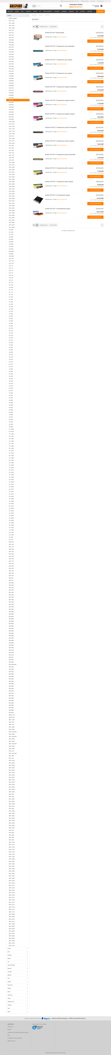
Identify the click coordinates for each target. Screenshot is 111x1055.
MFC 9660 (11, 688)
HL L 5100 (11, 484)
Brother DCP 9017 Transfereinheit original (57, 195)
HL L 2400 (11, 455)
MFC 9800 (11, 698)
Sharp (9, 998)
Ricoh (9, 991)
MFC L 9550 (11, 940)
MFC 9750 (11, 693)
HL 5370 (11, 407)
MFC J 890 (11, 835)
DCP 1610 (11, 35)
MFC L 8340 (11, 926)
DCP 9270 (11, 116)
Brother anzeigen (13, 18)
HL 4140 (11, 376)
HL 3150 (11, 359)
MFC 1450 (11, 554)
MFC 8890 (11, 643)
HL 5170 (11, 390)
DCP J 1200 (11, 133)
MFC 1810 (11, 563)
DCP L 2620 (11, 184)
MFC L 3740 (11, 890)
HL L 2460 (11, 462)
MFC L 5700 (11, 900)
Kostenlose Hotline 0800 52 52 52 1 (70, 1)
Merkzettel (100, 1)
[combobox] (44, 26)
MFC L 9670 (11, 945)
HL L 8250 (11, 513)
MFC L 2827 (11, 866)
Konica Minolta (47, 11)
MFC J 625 (11, 794)
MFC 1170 (11, 546)
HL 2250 (11, 345)
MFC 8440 (11, 621)
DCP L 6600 (11, 220)
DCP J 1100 (11, 128)
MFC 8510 (11, 628)
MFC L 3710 (11, 885)
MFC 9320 (11, 662)
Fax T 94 (11, 282)
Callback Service (11, 1041)
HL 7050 (11, 424)
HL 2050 (11, 323)
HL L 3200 (11, 467)
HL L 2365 (11, 448)
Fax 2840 (11, 241)
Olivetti (82, 11)
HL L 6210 (11, 494)
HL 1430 (11, 304)
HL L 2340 (11, 438)
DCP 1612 (11, 37)
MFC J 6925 (11, 815)
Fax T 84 (11, 277)
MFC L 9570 (11, 943)
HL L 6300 (11, 498)
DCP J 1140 (11, 131)
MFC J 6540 (11, 803)
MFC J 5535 (11, 772)
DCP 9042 (11, 109)
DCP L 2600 (11, 181)
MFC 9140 (11, 652)
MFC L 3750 (11, 892)
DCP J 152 (11, 136)
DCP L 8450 (11, 227)
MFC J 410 (11, 724)
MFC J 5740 (11, 784)
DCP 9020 (11, 102)
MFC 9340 (11, 669)
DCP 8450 (11, 95)
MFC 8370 (11, 616)
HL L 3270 (11, 479)
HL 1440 (11, 306)
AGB (9, 1035)
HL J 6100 (11, 431)
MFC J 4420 (11, 734)
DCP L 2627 (11, 189)
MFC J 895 (11, 837)
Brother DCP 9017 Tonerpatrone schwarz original (59, 141)
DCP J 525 (11, 145)
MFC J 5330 (11, 763)
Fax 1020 (11, 229)
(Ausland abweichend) (62, 37)
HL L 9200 (11, 522)
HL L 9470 (11, 532)
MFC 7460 (11, 599)
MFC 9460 (11, 679)
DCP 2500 (11, 40)
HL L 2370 (11, 450)
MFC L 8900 (11, 938)
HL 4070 (11, 373)
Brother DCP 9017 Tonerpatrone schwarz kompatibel (60, 127)
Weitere (89, 11)
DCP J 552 (11, 148)
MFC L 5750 (11, 907)
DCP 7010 (11, 47)
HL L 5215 (11, 491)
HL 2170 (11, 340)
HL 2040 (11, 321)
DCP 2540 (11, 44)
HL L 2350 (11, 441)
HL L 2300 (11, 434)
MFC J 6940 (11, 823)
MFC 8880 (11, 640)
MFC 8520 (11, 630)
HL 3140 (11, 354)
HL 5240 (11, 393)
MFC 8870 (11, 638)
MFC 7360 (11, 592)
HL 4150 (11, 378)
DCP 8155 (11, 90)
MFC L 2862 (11, 873)
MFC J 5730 (11, 782)
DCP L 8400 (11, 222)
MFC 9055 (11, 647)
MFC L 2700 (11, 842)
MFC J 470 (11, 751)
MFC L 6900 (11, 916)
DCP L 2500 (11, 162)
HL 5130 (11, 383)
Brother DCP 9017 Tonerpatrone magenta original (60, 100)
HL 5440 (11, 412)
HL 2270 (11, 347)
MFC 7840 (11, 606)
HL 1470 (11, 311)
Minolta (71, 11)
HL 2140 (11, 335)
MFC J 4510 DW (13, 736)
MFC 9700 (11, 691)
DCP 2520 (11, 42)
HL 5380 (11, 409)
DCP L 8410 (11, 225)
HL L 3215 (11, 470)
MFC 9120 (11, 650)
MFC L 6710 (11, 909)
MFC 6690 (11, 585)
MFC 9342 (11, 671)
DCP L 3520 (11, 205)
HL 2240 (11, 342)
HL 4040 (11, 369)
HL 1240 (11, 299)
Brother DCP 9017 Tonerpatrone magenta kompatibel (61, 87)
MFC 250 (11, 578)
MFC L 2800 (11, 859)
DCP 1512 (11, 32)
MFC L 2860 (11, 871)
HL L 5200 (11, 486)
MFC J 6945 (11, 825)
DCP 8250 (11, 92)
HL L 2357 (11, 443)
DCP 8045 (11, 76)
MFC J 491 (11, 758)
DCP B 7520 (11, 121)
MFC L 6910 (11, 919)
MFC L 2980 (11, 878)
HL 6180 (11, 422)
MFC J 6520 (11, 799)
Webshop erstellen (50, 1052)
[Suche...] (34, 5)
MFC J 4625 (11, 748)
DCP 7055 (11, 61)
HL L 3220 (11, 472)
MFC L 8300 (11, 924)
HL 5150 (11, 388)
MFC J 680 (11, 808)
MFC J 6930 (11, 818)
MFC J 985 (11, 839)
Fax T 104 (11, 261)
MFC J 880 (11, 832)
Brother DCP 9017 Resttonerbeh (54, 32)
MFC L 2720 (11, 847)
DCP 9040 (11, 107)
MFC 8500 (11, 626)
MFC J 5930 (11, 789)
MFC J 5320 (11, 760)
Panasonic (10, 985)
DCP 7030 (11, 54)
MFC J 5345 (11, 770)
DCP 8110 (11, 88)
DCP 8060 (11, 78)
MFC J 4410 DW (13, 731)
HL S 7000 (11, 534)
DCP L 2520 (11, 167)
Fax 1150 (11, 234)
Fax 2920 (11, 246)
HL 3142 (11, 357)
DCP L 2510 (11, 20)
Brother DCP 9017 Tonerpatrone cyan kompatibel (59, 46)
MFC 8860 (11, 635)
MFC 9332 (11, 666)
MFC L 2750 (11, 856)
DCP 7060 (11, 66)
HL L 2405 (11, 458)
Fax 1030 (11, 232)
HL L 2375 (11, 453)
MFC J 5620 (11, 775)
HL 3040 (11, 349)
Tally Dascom (11, 1001)
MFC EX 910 (12, 717)
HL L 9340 (11, 530)
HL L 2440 (11, 460)
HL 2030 (11, 313)
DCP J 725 (11, 152)
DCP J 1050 (11, 126)
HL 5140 (11, 386)
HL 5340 (11, 402)
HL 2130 (11, 328)
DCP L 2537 (11, 25)
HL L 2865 (11, 465)
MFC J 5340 (11, 767)
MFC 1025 (11, 542)
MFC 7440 (11, 597)
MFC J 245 (11, 722)
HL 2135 (11, 333)
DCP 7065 (11, 68)
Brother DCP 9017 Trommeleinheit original (57, 208)
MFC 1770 (11, 561)
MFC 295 (11, 580)
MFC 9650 (11, 686)
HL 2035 (11, 316)
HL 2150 (11, 337)
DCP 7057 (11, 64)
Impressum (100, 11)
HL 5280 (11, 400)
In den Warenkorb (95, 41)
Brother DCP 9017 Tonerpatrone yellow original (59, 168)
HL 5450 (11, 414)
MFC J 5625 (11, 777)
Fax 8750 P (11, 256)
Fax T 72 (11, 265)
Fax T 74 (11, 268)
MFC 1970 (11, 575)
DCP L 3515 (11, 203)
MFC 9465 (11, 681)
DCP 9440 (11, 119)
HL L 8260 (11, 515)
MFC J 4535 (11, 739)
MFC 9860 (11, 705)
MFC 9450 (11, 676)
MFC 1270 (11, 551)
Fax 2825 (11, 239)
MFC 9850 (11, 703)
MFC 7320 (11, 590)
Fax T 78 (11, 273)
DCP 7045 (11, 59)
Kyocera (56, 11)
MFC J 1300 (11, 719)
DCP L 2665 (11, 196)
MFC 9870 (11, 707)
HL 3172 (11, 366)
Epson (35, 11)
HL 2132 (11, 330)
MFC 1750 (11, 558)
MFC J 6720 (11, 806)
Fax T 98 (11, 285)
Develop (28, 11)
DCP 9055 (11, 114)
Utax (9, 1008)
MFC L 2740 (11, 854)
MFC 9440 (11, 674)
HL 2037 (11, 318)
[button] (85, 1)
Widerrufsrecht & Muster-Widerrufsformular (18, 1032)
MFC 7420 (11, 594)
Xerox (9, 1011)
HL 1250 (11, 301)
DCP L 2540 (11, 174)
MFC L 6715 (11, 912)
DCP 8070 (11, 83)
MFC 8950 (11, 645)
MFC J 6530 (11, 801)
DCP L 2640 (11, 191)
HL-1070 (11, 539)
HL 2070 (11, 325)
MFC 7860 (11, 609)
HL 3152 (11, 361)
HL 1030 (11, 287)
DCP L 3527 (11, 208)
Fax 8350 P (11, 251)
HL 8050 (11, 426)
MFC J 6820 (11, 811)
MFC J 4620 (11, 746)
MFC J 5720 (11, 779)
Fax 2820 (11, 237)
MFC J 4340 (11, 729)
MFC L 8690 (11, 933)
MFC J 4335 (11, 727)
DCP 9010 (11, 97)
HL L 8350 (11, 518)
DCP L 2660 (11, 193)
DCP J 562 (11, 150)
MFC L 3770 (11, 897)
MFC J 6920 (11, 813)
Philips (9, 988)
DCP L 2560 (11, 179)
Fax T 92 (11, 280)
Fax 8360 (11, 253)
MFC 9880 (11, 710)
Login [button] (93, 1)
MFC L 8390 (11, 928)
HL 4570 (11, 381)
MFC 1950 (11, 573)
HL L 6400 (11, 501)
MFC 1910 (11, 570)
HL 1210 (11, 294)
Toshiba (9, 1005)
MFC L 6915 (11, 921)
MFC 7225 (11, 587)
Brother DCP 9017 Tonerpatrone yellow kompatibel (60, 154)
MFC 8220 (11, 611)
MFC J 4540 (11, 741)
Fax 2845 (11, 244)
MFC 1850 (11, 566)
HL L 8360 (11, 520)
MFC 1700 (11, 556)
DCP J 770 (11, 155)
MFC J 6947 (11, 827)
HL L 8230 (11, 508)
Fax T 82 (11, 275)
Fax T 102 (11, 258)
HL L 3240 (11, 477)
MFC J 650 (11, 796)
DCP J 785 (11, 157)
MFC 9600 (11, 683)
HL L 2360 (11, 446)
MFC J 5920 (11, 787)
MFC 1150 (11, 544)
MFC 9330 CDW (12, 664)
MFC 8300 (11, 614)
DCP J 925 (11, 160)
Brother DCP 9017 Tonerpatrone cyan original (58, 60)
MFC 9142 (11, 655)
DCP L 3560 (11, 215)
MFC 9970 (11, 712)
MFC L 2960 (11, 875)
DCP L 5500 (11, 217)
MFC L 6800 (11, 914)
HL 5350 (11, 405)
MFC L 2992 (11, 880)
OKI (77, 11)
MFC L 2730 (11, 849)
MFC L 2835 (11, 868)
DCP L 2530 (11, 23)
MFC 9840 (11, 700)
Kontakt (9, 1029)
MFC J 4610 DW (13, 743)
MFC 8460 (11, 623)
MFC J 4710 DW (13, 753)
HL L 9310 (11, 527)
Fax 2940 (11, 249)
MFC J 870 (11, 830)
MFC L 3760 (11, 895)
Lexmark (64, 11)
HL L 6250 (11, 496)
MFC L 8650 (11, 931)
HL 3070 (11, 352)
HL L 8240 (11, 510)
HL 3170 (11, 364)
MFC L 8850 (11, 936)
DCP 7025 (11, 52)
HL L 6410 (11, 503)
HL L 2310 (11, 436)
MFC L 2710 (11, 844)
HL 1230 (11, 297)
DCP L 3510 (11, 200)
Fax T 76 (11, 270)
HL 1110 (11, 289)
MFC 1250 (11, 549)
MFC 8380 (11, 618)
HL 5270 (11, 397)
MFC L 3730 (11, 887)
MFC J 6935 (11, 820)
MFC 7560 (11, 602)
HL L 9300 (11, 525)
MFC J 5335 (11, 765)
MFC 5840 (11, 582)
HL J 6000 (11, 429)
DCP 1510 (11, 30)
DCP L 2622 (11, 186)
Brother (10, 11)
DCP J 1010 (11, 124)
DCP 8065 (11, 80)
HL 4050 (11, 371)
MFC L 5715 (11, 904)
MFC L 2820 (11, 864)
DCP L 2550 (11, 28)
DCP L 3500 (11, 198)
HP (40, 11)
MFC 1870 (11, 568)
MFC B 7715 (12, 715)
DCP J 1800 (11, 138)
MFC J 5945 (11, 791)
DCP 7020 (11, 49)
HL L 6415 (11, 506)
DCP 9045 (11, 112)
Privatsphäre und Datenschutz (15, 1038)
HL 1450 (11, 309)
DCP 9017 (11, 100)
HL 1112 (11, 292)
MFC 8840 (11, 633)
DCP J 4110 (11, 140)
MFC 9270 (11, 659)
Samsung (10, 995)
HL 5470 (11, 417)
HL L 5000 (11, 482)
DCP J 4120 (11, 143)
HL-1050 (11, 537)
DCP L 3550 (11, 210)
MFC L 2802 (11, 861)
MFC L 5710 (11, 902)
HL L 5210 (11, 489)
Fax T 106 (11, 263)
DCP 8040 (11, 73)
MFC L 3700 (11, 883)
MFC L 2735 (11, 851)
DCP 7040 (11, 56)
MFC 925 (11, 657)
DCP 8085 (11, 85)
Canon (17, 11)
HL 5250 (11, 395)
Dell (22, 11)
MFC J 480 (11, 755)
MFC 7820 (11, 604)
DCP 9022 (11, 104)
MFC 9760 (11, 695)
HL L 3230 (11, 474)
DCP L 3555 (11, 213)
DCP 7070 (11, 71)
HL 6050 (11, 419)
